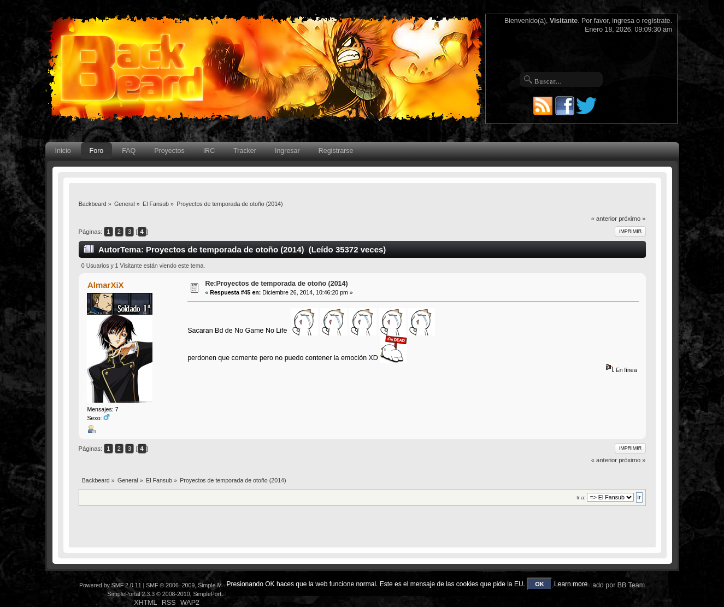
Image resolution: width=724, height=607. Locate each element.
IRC (209, 151)
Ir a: (580, 497)
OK (539, 584)
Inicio (63, 151)
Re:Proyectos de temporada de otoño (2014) (276, 283)
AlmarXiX (105, 285)
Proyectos (169, 151)
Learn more (570, 584)
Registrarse (336, 151)
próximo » (632, 218)
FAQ (129, 151)
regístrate (656, 21)
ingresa (623, 21)
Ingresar (287, 151)
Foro (97, 151)
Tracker (244, 151)
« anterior (604, 218)
